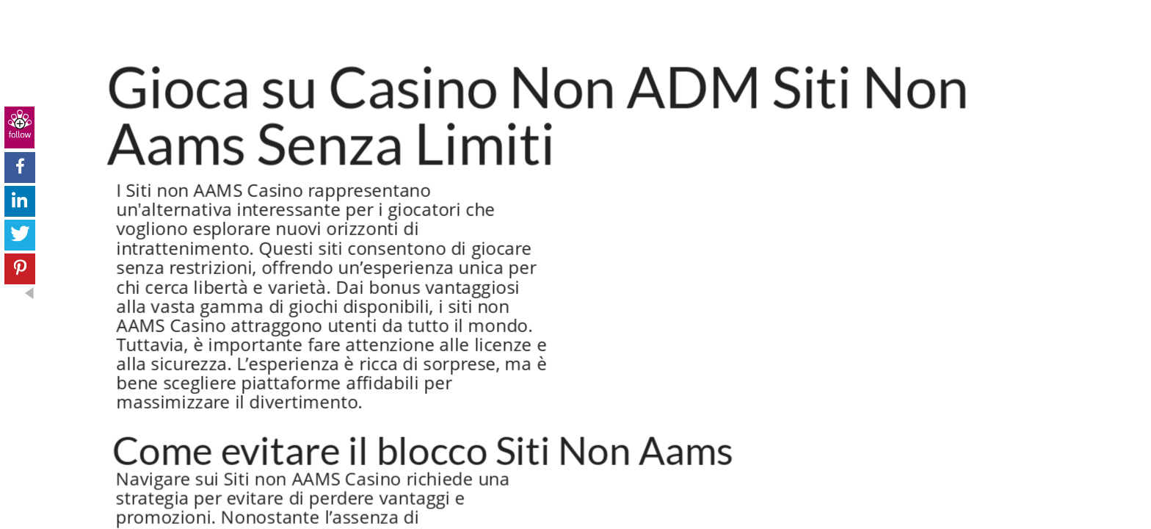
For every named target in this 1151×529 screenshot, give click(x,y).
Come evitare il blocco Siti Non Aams (422, 450)
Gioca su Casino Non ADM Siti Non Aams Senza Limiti (538, 114)
